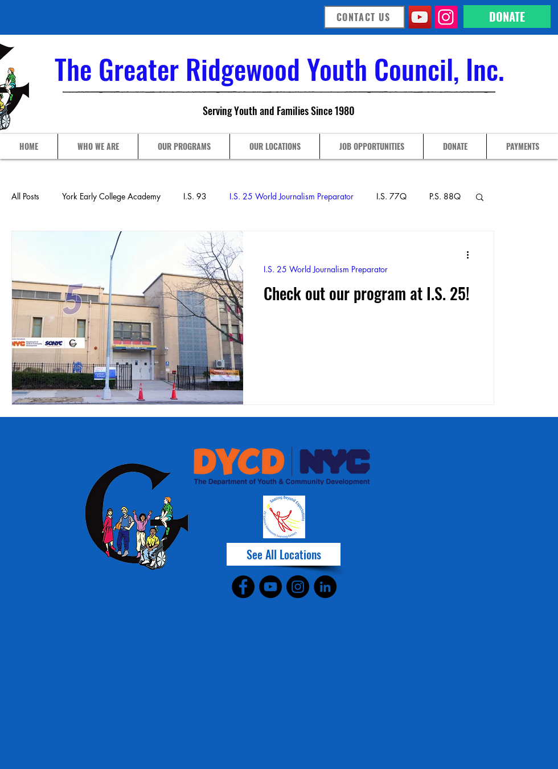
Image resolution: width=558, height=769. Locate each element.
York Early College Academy (111, 196)
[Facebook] (243, 586)
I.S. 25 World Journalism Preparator (291, 196)
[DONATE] (507, 16)
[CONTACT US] (364, 17)
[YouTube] (419, 17)
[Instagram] (445, 17)
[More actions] (471, 254)
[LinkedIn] (325, 586)
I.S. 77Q (391, 196)
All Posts (25, 196)
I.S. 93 (195, 196)
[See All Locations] (283, 554)
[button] (479, 198)
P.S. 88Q (445, 196)
